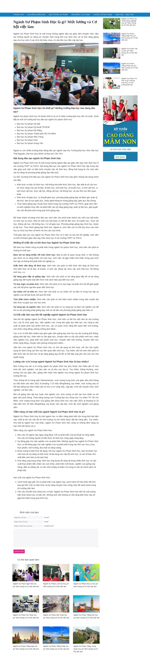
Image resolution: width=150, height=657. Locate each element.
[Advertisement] (120, 178)
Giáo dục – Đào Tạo (124, 14)
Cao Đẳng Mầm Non (36, 14)
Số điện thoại (48, 526)
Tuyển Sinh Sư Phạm (75, 6)
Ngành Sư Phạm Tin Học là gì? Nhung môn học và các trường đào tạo (129, 81)
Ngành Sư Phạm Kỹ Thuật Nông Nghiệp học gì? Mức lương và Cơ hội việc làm (129, 22)
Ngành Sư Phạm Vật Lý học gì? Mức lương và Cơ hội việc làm (129, 52)
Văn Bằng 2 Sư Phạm (80, 14)
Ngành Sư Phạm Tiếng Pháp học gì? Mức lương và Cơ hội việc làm (129, 67)
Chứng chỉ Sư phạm (102, 14)
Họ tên (46, 517)
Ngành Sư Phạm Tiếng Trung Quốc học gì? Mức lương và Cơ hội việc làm (86, 649)
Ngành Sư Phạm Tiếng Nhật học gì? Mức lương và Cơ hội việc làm (129, 37)
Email (46, 522)
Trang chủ (18, 14)
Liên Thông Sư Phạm (58, 14)
